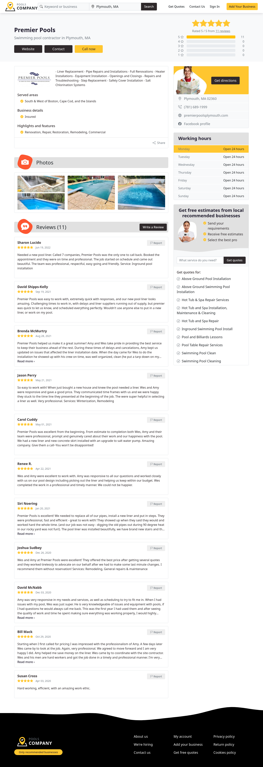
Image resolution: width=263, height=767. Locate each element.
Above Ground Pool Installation (204, 278)
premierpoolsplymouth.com (206, 115)
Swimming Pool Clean (196, 353)
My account (183, 736)
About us (141, 736)
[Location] (115, 6)
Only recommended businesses (38, 752)
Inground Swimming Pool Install (205, 329)
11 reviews (223, 31)
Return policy (224, 744)
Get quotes (234, 260)
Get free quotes (186, 752)
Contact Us (197, 6)
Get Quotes (176, 6)
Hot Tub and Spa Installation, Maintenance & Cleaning (202, 310)
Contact (58, 49)
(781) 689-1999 (195, 107)
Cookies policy (225, 752)
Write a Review (153, 227)
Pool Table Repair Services (200, 345)
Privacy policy (224, 736)
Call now (88, 49)
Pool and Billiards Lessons (199, 337)
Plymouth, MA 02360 (200, 98)
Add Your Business (242, 6)
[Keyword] (63, 6)
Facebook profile (197, 124)
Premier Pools (34, 30)
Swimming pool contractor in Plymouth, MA (52, 37)
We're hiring (143, 744)
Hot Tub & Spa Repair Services (203, 299)
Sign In (215, 6)
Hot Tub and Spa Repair (198, 320)
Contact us (142, 752)
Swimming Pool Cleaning (199, 361)
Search (149, 6)
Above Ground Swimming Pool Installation (203, 289)
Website (28, 49)
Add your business (188, 744)
